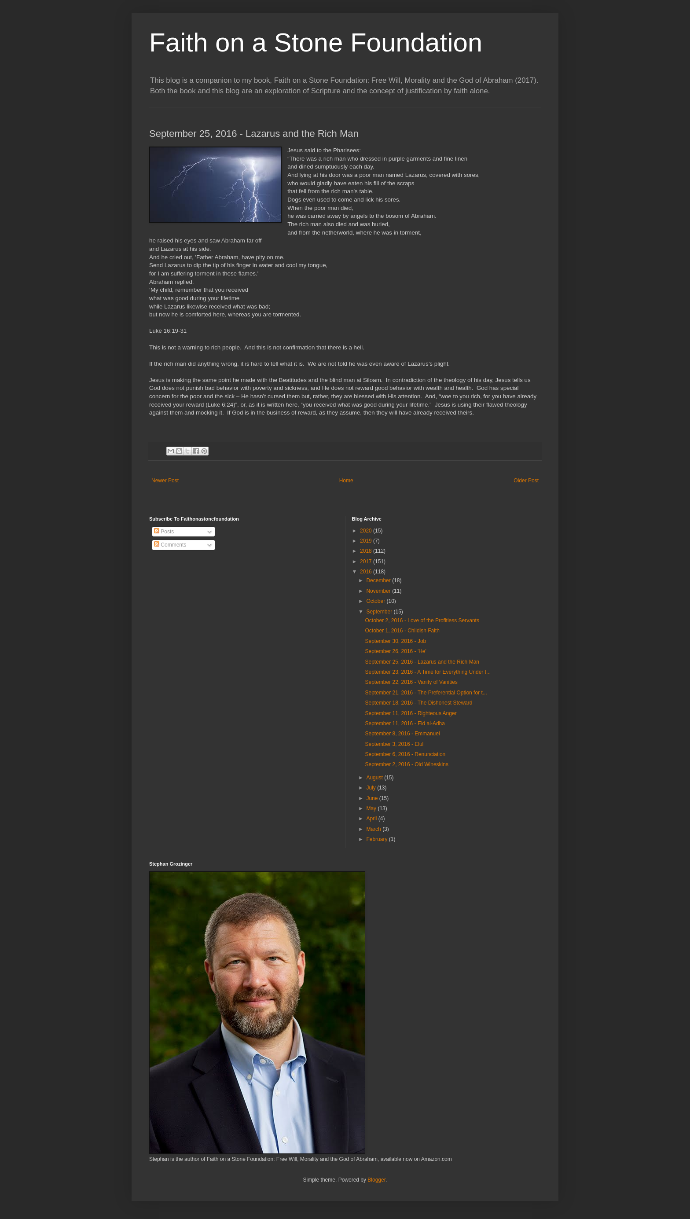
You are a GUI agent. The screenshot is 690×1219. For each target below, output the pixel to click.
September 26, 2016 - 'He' (395, 651)
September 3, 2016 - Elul (394, 744)
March (374, 829)
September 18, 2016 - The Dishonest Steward (418, 703)
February (377, 839)
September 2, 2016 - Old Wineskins (406, 764)
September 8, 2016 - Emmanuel (402, 734)
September (379, 612)
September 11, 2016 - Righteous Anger (410, 713)
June (372, 798)
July (371, 788)
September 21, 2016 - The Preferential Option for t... (426, 693)
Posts (164, 532)
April (372, 818)
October (376, 601)
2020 (366, 531)
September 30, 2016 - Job (395, 641)
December (379, 580)
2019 (366, 541)
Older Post (526, 480)
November (379, 591)
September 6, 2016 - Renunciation (405, 754)
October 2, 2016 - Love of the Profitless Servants (422, 620)
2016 (366, 572)
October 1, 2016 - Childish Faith (402, 631)
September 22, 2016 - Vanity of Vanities (411, 682)
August (375, 778)
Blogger (376, 1180)
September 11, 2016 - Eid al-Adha (404, 723)
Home (346, 480)
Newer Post (165, 480)
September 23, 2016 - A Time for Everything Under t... (427, 672)
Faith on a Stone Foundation (315, 42)
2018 (366, 551)
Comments (170, 545)
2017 (366, 561)
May (372, 808)
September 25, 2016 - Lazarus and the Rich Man (422, 662)
